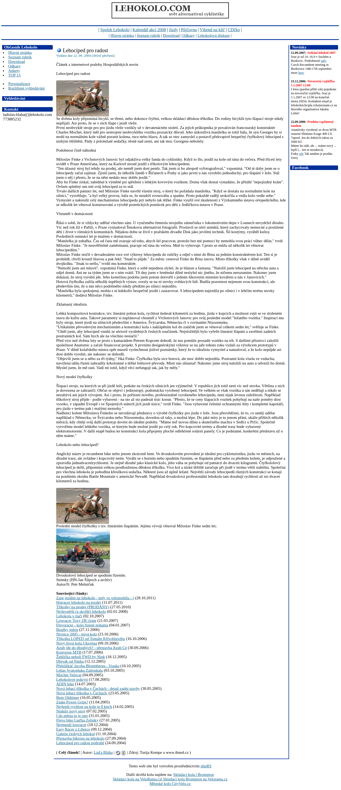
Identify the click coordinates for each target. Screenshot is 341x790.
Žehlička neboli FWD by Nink (80, 657)
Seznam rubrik (148, 35)
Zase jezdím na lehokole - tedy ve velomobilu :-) (95, 598)
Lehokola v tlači (69, 616)
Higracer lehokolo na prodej (78, 602)
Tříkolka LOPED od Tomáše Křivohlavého (90, 639)
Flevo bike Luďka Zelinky (77, 720)
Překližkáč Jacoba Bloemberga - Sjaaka (87, 666)
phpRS (206, 766)
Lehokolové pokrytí (72, 679)
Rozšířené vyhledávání (26, 88)
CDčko (234, 29)
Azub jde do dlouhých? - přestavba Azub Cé (91, 648)
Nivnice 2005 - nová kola (76, 634)
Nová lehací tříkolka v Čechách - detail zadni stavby (98, 688)
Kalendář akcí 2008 (149, 29)
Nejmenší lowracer (71, 725)
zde (301, 154)
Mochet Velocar (69, 675)
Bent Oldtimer (67, 697)
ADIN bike (65, 684)
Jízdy (173, 29)
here (301, 73)
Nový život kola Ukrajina (76, 643)
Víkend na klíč (212, 29)
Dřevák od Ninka (70, 661)
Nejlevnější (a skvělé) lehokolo (81, 611)
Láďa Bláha (103, 752)
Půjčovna (189, 29)
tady (323, 61)
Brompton (205, 774)
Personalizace (19, 84)
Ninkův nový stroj (70, 711)
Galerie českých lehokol (75, 734)
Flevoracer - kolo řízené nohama (82, 625)
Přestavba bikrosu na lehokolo (80, 738)
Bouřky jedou (67, 629)
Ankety (14, 70)
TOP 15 (14, 75)
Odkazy (188, 35)
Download (171, 35)
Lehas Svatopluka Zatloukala (79, 670)
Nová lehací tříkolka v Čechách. (82, 693)
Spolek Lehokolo (115, 29)
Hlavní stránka (122, 35)
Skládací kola (184, 774)
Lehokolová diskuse (214, 35)
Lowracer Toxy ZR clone (76, 620)
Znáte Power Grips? (72, 702)
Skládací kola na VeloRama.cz (137, 779)
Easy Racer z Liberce (73, 729)
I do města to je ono (72, 716)
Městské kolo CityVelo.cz (170, 783)
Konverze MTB (69, 652)
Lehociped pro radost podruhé (80, 743)
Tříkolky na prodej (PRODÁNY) (82, 607)
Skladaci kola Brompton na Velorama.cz (195, 779)
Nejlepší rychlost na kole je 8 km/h (84, 706)
